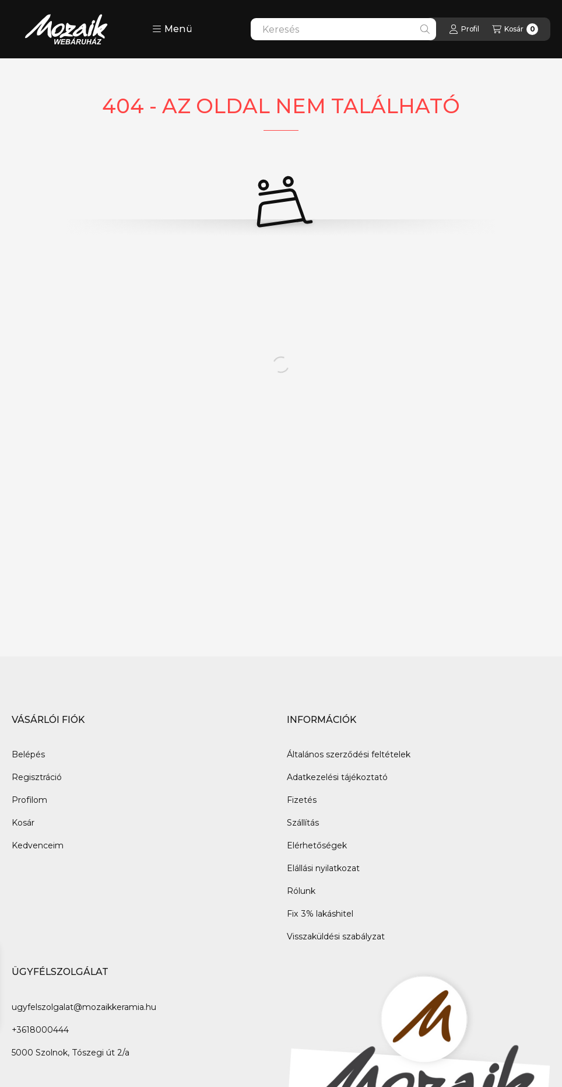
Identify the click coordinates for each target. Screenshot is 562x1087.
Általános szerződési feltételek (348, 754)
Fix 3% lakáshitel (320, 913)
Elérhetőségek (317, 845)
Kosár (23, 822)
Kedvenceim (38, 845)
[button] (172, 29)
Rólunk (301, 891)
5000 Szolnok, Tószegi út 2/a (70, 1052)
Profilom (29, 800)
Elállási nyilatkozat (323, 868)
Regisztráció (37, 777)
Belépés (28, 754)
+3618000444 (40, 1030)
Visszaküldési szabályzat (336, 936)
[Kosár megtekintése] (515, 29)
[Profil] (464, 29)
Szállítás (303, 822)
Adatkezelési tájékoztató (337, 777)
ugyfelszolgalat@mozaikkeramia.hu (84, 1007)
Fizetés (302, 800)
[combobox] (343, 29)
